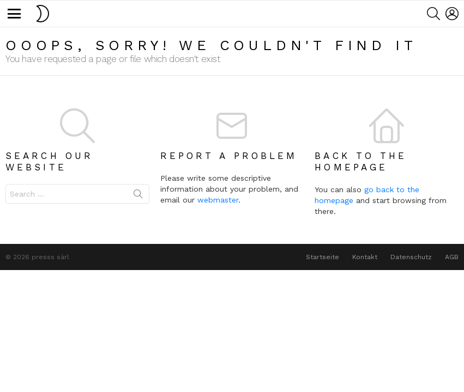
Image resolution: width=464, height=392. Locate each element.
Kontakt (364, 257)
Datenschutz (411, 257)
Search (138, 196)
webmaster (217, 199)
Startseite (322, 257)
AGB (452, 257)
